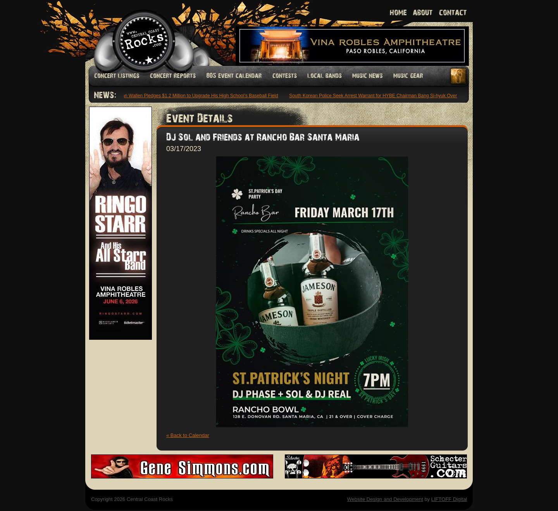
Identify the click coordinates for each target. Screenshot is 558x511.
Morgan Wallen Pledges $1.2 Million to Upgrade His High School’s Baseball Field (196, 95)
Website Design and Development (385, 499)
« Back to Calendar (187, 435)
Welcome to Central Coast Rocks (134, 32)
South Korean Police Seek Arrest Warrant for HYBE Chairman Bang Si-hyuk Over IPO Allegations (390, 95)
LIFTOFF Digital (449, 499)
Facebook (459, 76)
